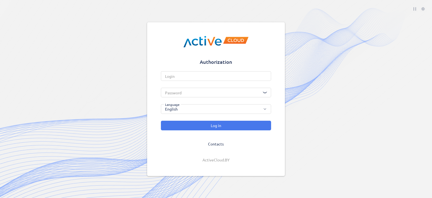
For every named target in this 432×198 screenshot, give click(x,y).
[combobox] (216, 109)
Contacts (216, 143)
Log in (216, 125)
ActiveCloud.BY (215, 159)
